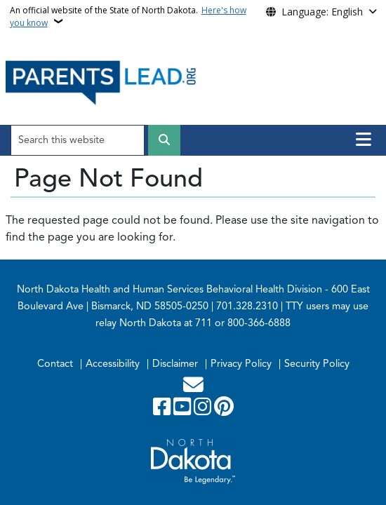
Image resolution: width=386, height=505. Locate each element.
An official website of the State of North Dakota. (128, 16)
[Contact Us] (193, 388)
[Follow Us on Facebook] (163, 410)
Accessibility (113, 363)
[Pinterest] (224, 410)
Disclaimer (175, 363)
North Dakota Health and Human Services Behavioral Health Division (169, 289)
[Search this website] (78, 140)
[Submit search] (164, 140)
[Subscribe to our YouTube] (183, 410)
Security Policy (317, 363)
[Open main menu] (363, 139)
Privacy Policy (241, 363)
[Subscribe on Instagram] (204, 410)
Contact (55, 363)
